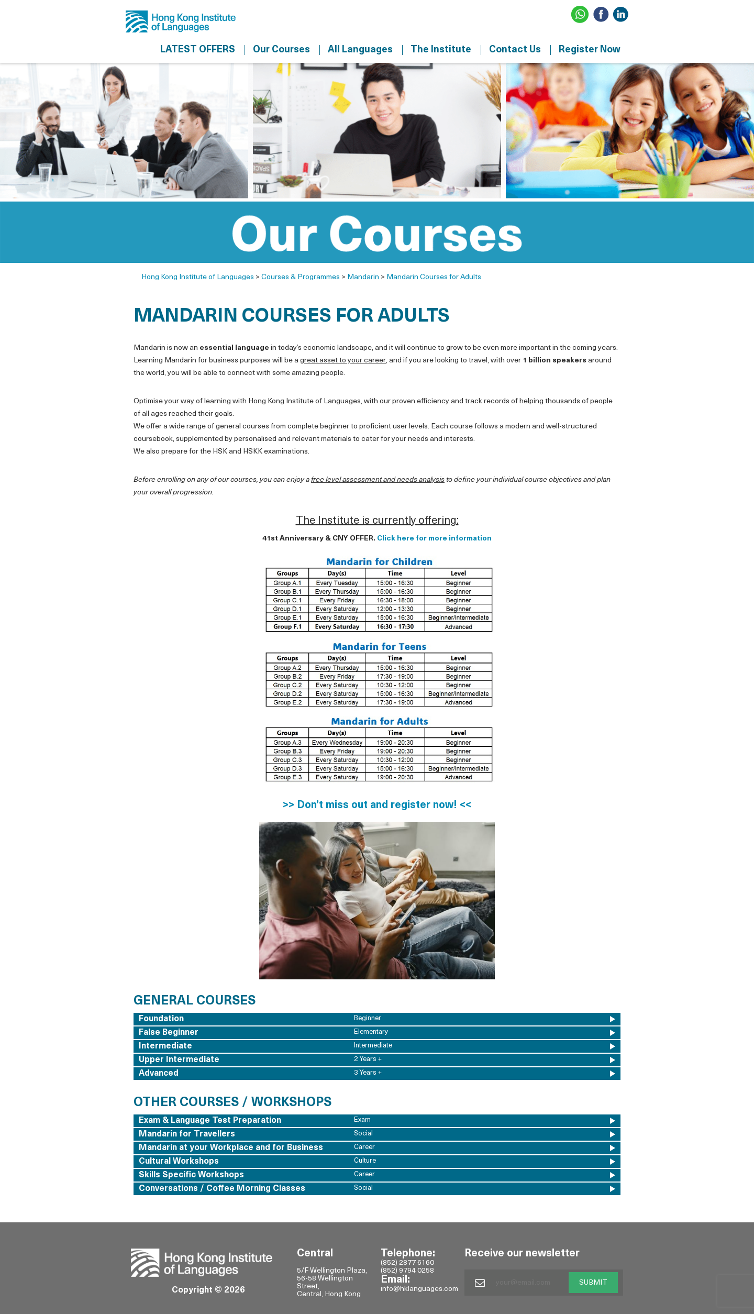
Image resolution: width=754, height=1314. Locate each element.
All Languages (360, 50)
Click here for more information (434, 539)
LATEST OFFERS (197, 50)
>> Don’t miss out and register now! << (377, 805)
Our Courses (281, 50)
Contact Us (515, 50)
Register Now (589, 50)
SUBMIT (593, 1283)
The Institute (441, 50)
